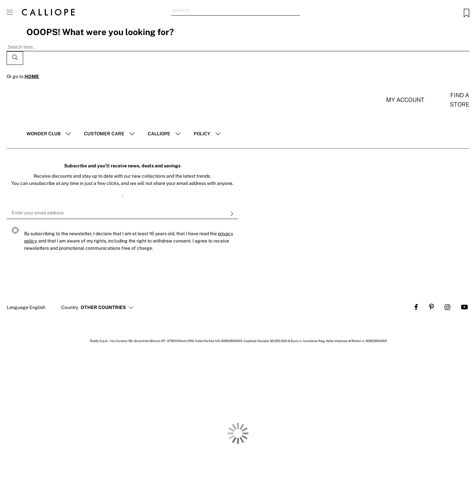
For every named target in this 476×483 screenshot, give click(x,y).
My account (405, 99)
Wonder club (43, 133)
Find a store (459, 100)
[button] (103, 307)
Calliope (159, 133)
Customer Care (104, 133)
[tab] (48, 134)
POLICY (202, 133)
